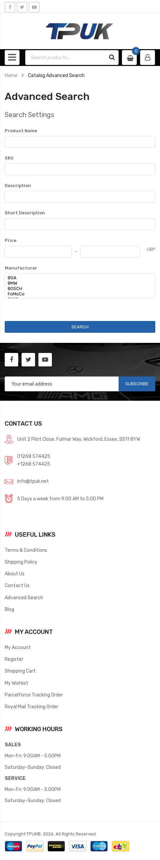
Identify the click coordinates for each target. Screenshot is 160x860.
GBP (151, 249)
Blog (9, 609)
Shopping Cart (20, 671)
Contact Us (17, 585)
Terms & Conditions (26, 550)
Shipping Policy (21, 562)
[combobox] (65, 57)
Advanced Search (24, 597)
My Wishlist (16, 683)
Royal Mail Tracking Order (31, 706)
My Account (18, 647)
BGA (76, 278)
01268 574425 (33, 456)
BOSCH (76, 288)
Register (14, 659)
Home (11, 75)
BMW (76, 283)
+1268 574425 (33, 464)
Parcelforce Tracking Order (34, 694)
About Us (15, 573)
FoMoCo (76, 294)
